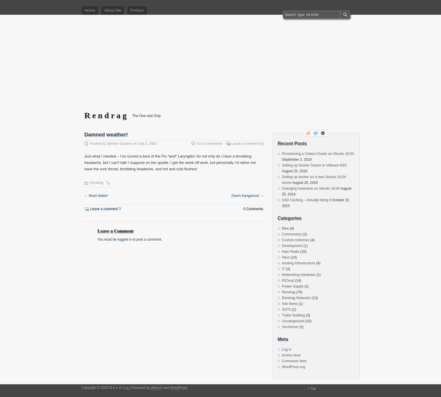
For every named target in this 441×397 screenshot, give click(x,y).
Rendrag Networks (296, 298)
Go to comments (210, 144)
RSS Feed (309, 133)
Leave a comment (245, 144)
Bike (285, 228)
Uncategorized (293, 321)
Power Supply (292, 286)
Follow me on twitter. (316, 133)
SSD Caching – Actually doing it (306, 200)
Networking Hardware (298, 275)
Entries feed (291, 355)
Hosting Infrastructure (298, 263)
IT (283, 269)
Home (90, 10)
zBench (156, 388)
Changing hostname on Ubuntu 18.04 (311, 188)
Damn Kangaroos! (248, 196)
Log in (286, 349)
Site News (290, 304)
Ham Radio (290, 252)
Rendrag (96, 183)
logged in (125, 239)
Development (292, 246)
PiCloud (288, 281)
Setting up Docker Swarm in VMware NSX (314, 165)
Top (313, 389)
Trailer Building (293, 315)
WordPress (178, 388)
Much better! (96, 196)
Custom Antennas (295, 240)
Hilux (286, 257)
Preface (137, 10)
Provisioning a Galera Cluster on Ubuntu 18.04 (318, 154)
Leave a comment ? (105, 209)
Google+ (323, 133)
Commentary (292, 234)
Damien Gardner (119, 144)
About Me (112, 10)
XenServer (290, 327)
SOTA (286, 310)
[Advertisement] (220, 66)
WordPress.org (293, 367)
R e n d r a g (105, 115)
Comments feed (294, 361)
